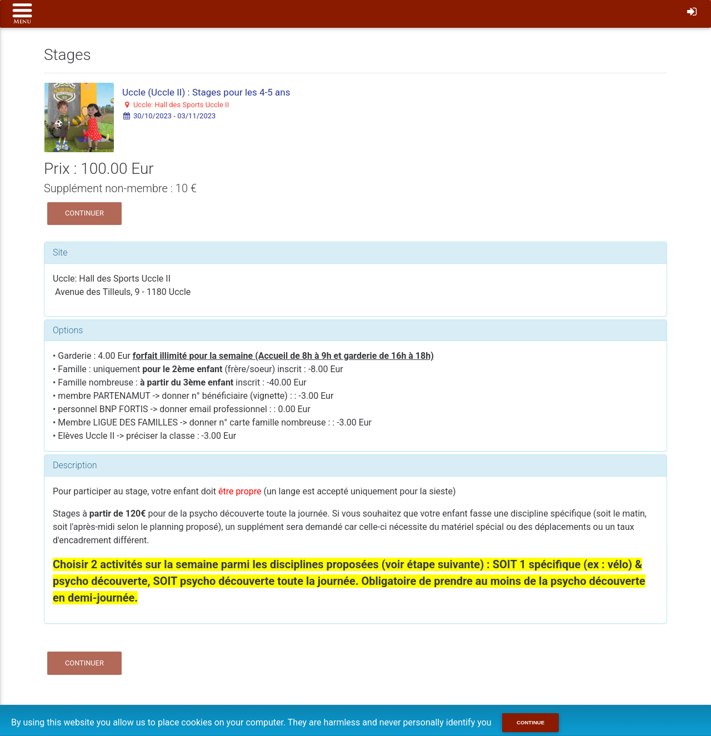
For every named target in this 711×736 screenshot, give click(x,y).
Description (75, 465)
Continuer (84, 213)
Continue (530, 722)
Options (68, 330)
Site (60, 252)
